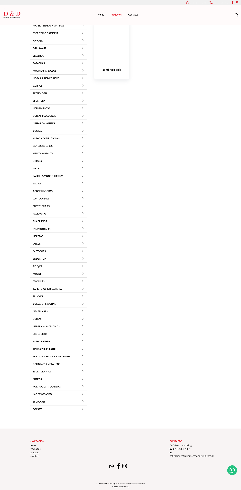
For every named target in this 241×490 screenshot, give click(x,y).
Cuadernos (40, 221)
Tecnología (40, 93)
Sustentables (41, 206)
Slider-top (39, 258)
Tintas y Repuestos (44, 349)
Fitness (37, 379)
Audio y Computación (46, 138)
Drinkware (39, 48)
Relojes (37, 266)
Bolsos (37, 161)
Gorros (37, 85)
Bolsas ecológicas (44, 115)
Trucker (38, 296)
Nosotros (34, 456)
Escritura (39, 100)
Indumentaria (41, 228)
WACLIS (125, 487)
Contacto (133, 14)
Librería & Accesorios (46, 326)
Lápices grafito (42, 394)
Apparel (37, 40)
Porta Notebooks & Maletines (51, 356)
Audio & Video (41, 341)
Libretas (38, 236)
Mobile (37, 273)
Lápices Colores (43, 145)
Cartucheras (41, 198)
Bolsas (37, 318)
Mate (36, 168)
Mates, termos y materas (48, 25)
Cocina (37, 130)
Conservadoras (43, 191)
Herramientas (41, 108)
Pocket (37, 409)
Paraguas (39, 63)
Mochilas (39, 281)
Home (101, 14)
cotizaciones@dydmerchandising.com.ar (192, 455)
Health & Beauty (43, 153)
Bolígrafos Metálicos (46, 364)
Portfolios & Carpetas (47, 386)
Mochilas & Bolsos (44, 70)
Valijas (37, 183)
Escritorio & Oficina (45, 33)
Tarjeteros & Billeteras (47, 288)
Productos (116, 14)
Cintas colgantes (44, 123)
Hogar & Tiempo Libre (46, 78)
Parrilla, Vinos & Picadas (48, 176)
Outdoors (39, 251)
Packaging (39, 213)
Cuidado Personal (44, 303)
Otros (37, 243)
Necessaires (40, 311)
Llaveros (38, 55)
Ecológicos (40, 333)
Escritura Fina (42, 371)
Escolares (39, 401)
